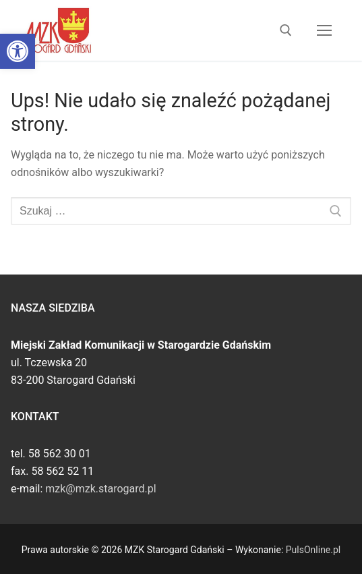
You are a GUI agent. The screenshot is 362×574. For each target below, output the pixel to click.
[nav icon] (324, 30)
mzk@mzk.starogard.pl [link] (100, 488)
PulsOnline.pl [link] (313, 549)
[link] (17, 51)
